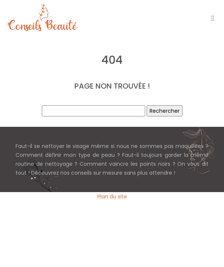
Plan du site (112, 196)
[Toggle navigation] (212, 18)
